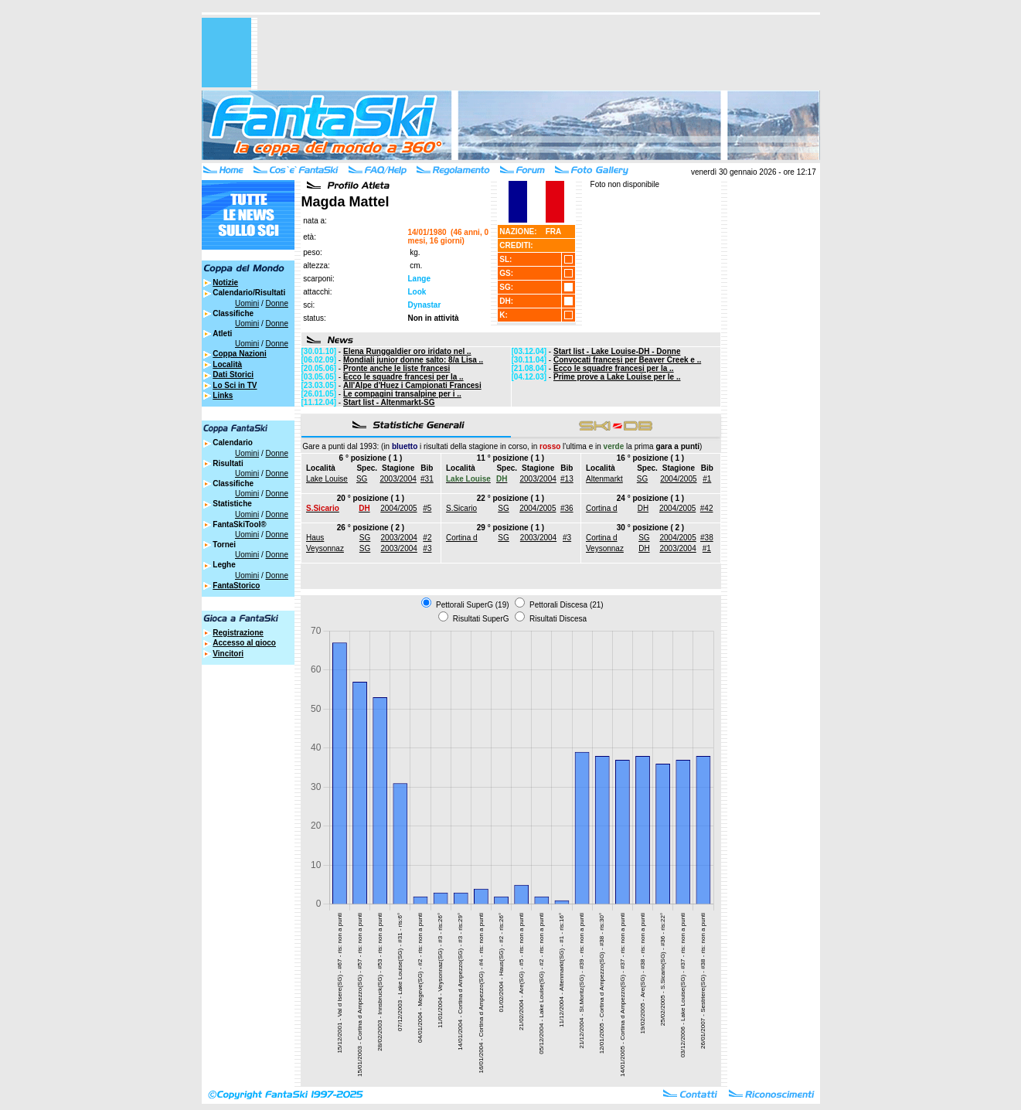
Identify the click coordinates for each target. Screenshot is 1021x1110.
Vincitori (228, 653)
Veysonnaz (325, 548)
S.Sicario (461, 508)
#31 (427, 479)
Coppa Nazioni (239, 353)
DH (643, 508)
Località (227, 364)
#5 (427, 508)
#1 (707, 479)
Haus (315, 537)
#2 (427, 537)
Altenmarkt (604, 479)
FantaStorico (236, 585)
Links (223, 395)
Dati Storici (233, 374)
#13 (566, 479)
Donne (276, 303)
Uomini (247, 303)
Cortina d (602, 508)
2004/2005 (678, 479)
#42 (706, 508)
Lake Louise (327, 479)
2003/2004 (398, 479)
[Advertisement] (538, 52)
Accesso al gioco (244, 642)
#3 (427, 548)
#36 (566, 508)
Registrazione (238, 632)
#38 (706, 537)
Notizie (225, 282)
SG (361, 479)
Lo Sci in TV (235, 385)
